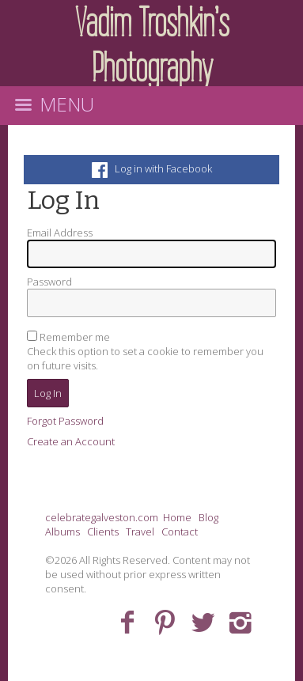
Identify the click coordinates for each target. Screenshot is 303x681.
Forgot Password (65, 421)
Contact (179, 531)
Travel (140, 531)
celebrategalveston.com (101, 517)
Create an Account (71, 441)
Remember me (75, 337)
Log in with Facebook (152, 168)
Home (177, 517)
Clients (103, 531)
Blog (208, 517)
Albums (62, 531)
